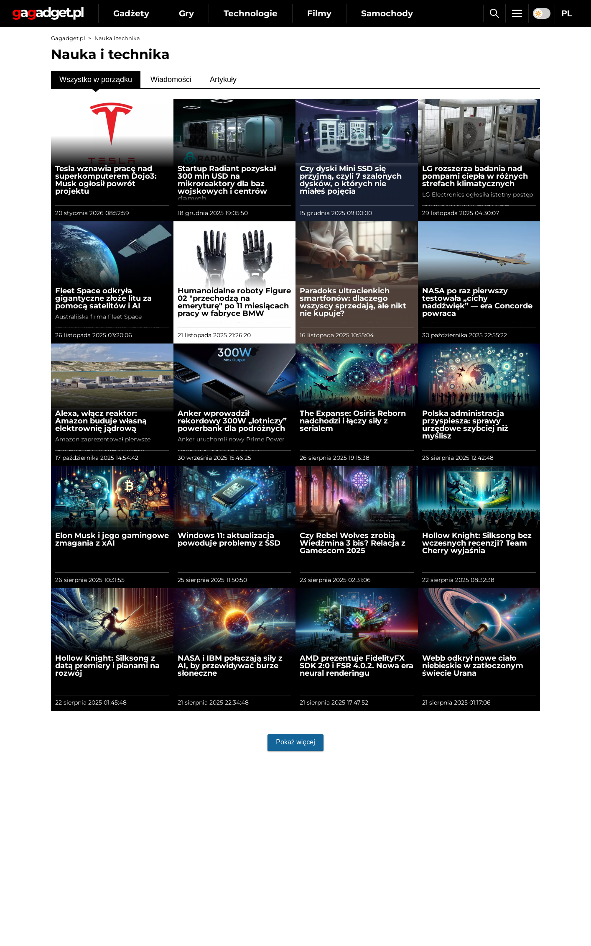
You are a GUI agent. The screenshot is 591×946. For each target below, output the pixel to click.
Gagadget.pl (68, 38)
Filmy (319, 13)
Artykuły (223, 79)
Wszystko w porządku (95, 79)
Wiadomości (170, 79)
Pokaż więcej (295, 742)
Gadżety (131, 13)
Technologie (251, 13)
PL (566, 13)
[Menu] (517, 13)
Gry (186, 13)
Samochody (387, 13)
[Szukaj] (494, 13)
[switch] (541, 13)
